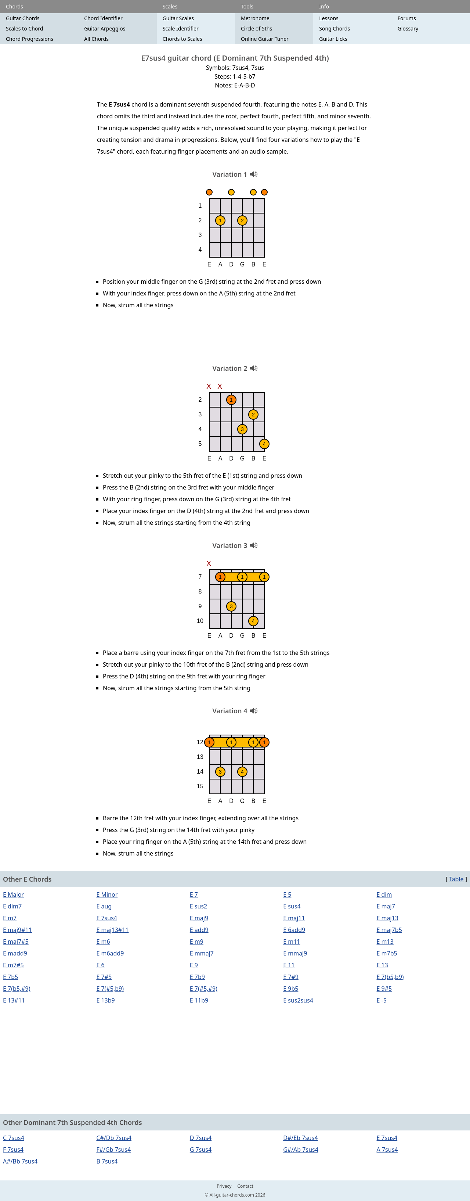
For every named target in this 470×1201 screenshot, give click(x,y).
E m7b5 (387, 953)
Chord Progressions (29, 38)
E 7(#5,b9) (110, 989)
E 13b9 (105, 1000)
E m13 (385, 942)
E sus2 (198, 906)
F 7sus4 (13, 1150)
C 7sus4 (13, 1138)
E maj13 (387, 918)
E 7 (194, 894)
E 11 (288, 965)
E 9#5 (384, 989)
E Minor (107, 894)
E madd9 (15, 953)
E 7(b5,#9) (16, 989)
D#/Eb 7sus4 (300, 1138)
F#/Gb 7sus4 (113, 1150)
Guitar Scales (178, 18)
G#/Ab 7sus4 (300, 1150)
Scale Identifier (181, 28)
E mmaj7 (202, 953)
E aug (104, 906)
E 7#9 (291, 977)
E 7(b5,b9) (390, 977)
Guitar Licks (333, 38)
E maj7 (386, 906)
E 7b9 (197, 977)
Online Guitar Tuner (265, 38)
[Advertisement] (235, 339)
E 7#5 (104, 977)
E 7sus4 (106, 918)
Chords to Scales (182, 38)
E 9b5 (290, 989)
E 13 (382, 965)
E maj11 (294, 918)
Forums (407, 18)
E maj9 (199, 918)
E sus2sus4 (298, 1000)
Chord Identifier (103, 18)
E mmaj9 (295, 953)
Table (456, 879)
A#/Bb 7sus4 (20, 1161)
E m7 (10, 918)
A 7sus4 (387, 1150)
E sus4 (291, 906)
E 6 (100, 965)
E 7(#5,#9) (203, 989)
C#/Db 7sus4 (113, 1138)
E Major (13, 894)
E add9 (199, 930)
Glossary (408, 28)
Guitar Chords (23, 18)
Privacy (224, 1186)
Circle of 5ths (256, 28)
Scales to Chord (24, 28)
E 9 (194, 965)
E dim (384, 894)
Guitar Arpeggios (104, 28)
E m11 (291, 942)
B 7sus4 (107, 1161)
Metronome (255, 18)
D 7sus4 (201, 1138)
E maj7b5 (389, 930)
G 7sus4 (201, 1150)
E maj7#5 (16, 942)
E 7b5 (10, 977)
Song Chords (334, 28)
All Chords (96, 38)
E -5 (382, 1000)
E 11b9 (199, 1000)
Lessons (328, 18)
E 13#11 (14, 1000)
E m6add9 (110, 953)
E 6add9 (294, 930)
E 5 (287, 894)
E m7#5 (13, 965)
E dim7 (12, 906)
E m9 (196, 942)
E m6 (103, 942)
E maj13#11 (112, 930)
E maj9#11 (17, 930)
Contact (245, 1186)
